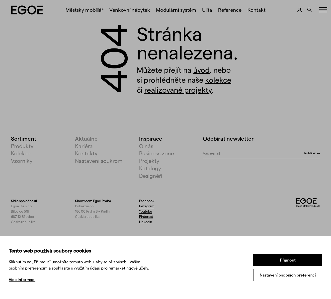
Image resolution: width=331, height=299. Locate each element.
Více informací (22, 279)
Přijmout (288, 260)
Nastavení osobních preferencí (288, 275)
